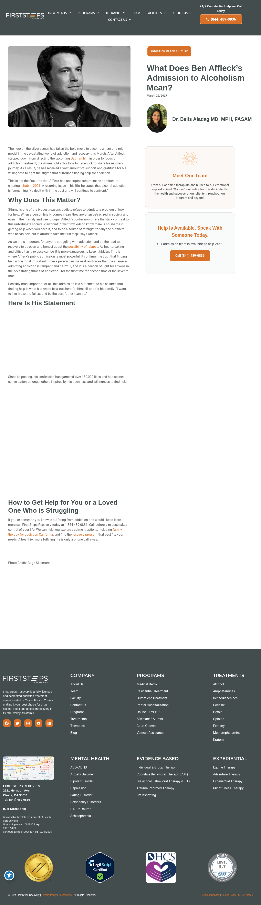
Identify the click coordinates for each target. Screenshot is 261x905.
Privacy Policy (49, 895)
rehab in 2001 (30, 186)
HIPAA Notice (245, 895)
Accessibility (65, 895)
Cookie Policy (228, 895)
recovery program (84, 534)
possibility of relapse (83, 247)
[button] (60, 13)
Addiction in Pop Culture (169, 51)
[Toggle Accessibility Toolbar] (9, 875)
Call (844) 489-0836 (190, 256)
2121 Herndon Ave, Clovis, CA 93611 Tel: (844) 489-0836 (16, 795)
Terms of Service (210, 895)
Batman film (79, 158)
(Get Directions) (14, 808)
